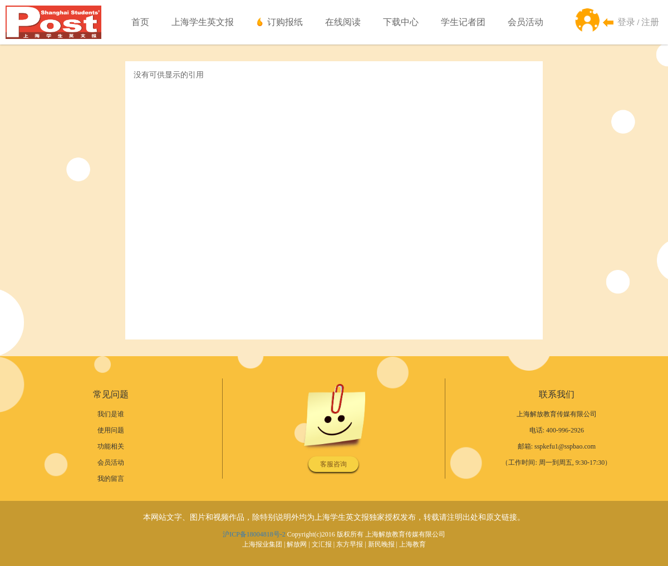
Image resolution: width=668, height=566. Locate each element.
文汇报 (322, 544)
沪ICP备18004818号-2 (254, 534)
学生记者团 (463, 22)
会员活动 (525, 22)
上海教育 (412, 544)
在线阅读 (343, 22)
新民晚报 (381, 544)
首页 (140, 22)
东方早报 (349, 544)
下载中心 (401, 22)
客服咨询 (333, 464)
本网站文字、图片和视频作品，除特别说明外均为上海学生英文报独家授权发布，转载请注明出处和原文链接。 (334, 517)
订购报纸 (285, 22)
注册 (650, 22)
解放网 (297, 544)
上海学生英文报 (202, 22)
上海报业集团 (262, 544)
